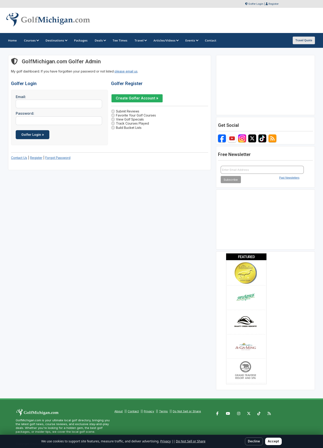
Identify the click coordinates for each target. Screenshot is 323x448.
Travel (140, 40)
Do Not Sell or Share (187, 411)
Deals (100, 40)
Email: (21, 96)
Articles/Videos (165, 40)
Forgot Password (57, 158)
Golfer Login (255, 3)
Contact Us (19, 158)
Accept (273, 441)
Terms (163, 411)
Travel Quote (303, 40)
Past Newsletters (289, 177)
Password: (25, 113)
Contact (133, 411)
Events (191, 40)
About (118, 411)
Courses (31, 40)
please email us (126, 71)
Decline (254, 441)
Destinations (56, 40)
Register (273, 3)
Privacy (149, 411)
